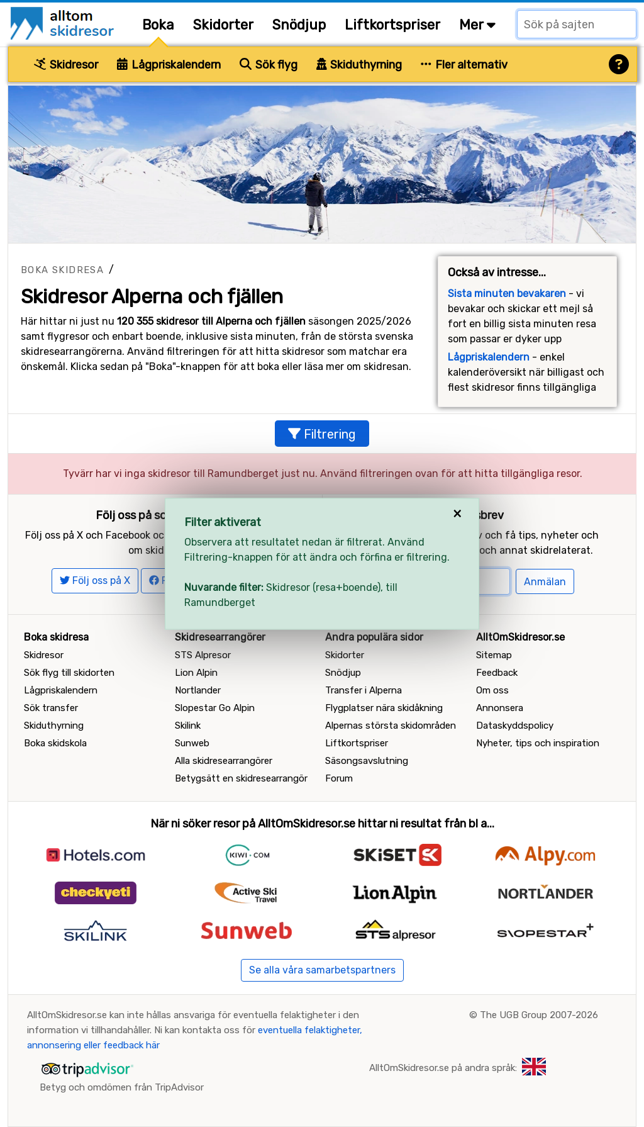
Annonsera (499, 708)
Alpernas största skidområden (390, 725)
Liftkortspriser (392, 24)
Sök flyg (268, 65)
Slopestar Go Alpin (215, 708)
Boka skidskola (55, 743)
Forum (339, 778)
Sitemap (494, 655)
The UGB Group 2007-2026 (539, 1015)
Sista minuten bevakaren (507, 294)
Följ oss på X (95, 580)
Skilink (188, 725)
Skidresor (66, 65)
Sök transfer (51, 708)
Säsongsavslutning (366, 760)
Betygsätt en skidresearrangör (241, 778)
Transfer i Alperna (363, 690)
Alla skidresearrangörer (223, 760)
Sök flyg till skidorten (69, 672)
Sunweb (192, 743)
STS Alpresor (203, 655)
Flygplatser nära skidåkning (384, 708)
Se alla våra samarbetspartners (322, 970)
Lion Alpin (196, 672)
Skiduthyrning (359, 65)
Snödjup (299, 24)
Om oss (492, 690)
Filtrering (322, 434)
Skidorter (223, 24)
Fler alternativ (464, 65)
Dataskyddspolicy (514, 725)
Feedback (497, 672)
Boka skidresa (62, 270)
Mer (477, 24)
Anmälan (545, 582)
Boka (158, 24)
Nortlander (198, 690)
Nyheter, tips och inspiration (537, 743)
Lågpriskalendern (169, 65)
